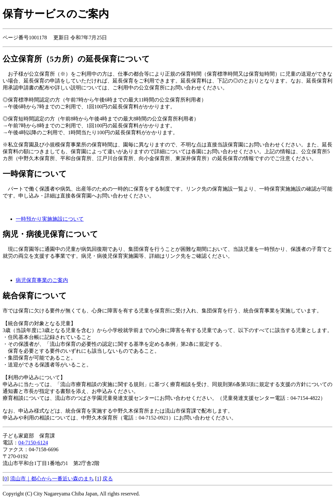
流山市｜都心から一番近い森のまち (52, 478)
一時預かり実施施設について (50, 219)
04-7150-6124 (33, 442)
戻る (107, 478)
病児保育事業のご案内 (42, 280)
